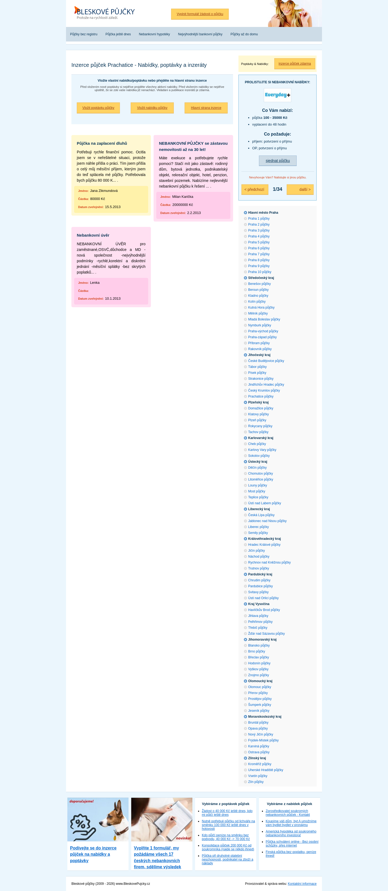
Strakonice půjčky (260, 379)
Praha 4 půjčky (258, 236)
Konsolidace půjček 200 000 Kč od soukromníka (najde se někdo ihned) (228, 847)
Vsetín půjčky (257, 776)
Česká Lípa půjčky (261, 515)
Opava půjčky (258, 728)
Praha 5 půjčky (258, 242)
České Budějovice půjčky (266, 361)
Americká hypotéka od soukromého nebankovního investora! (291, 833)
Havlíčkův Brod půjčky (264, 610)
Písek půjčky (257, 373)
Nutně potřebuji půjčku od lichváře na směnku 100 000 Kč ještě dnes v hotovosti (228, 825)
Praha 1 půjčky (258, 218)
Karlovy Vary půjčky (262, 450)
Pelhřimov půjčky (260, 622)
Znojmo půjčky (258, 675)
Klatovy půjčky (258, 414)
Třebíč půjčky (257, 628)
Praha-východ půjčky (263, 331)
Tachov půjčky (258, 432)
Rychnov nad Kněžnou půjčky (269, 562)
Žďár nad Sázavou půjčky (266, 634)
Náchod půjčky (258, 556)
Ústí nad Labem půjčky (264, 503)
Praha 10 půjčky (259, 272)
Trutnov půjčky (258, 568)
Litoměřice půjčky (260, 479)
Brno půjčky (256, 651)
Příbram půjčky (259, 343)
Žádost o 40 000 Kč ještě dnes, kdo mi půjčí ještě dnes (227, 813)
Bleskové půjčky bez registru (106, 13)
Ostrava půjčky (258, 752)
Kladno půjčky (258, 296)
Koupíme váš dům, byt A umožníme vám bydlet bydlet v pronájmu (291, 823)
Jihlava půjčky (258, 616)
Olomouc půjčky (259, 687)
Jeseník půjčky (258, 711)
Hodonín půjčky (259, 663)
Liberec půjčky (258, 527)
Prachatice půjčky (260, 396)
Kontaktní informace (302, 884)
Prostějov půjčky (260, 699)
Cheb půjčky (257, 444)
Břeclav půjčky (258, 657)
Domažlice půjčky (260, 408)
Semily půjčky (258, 533)
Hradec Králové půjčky (264, 545)
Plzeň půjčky (257, 420)
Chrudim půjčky (259, 580)
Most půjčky (256, 491)
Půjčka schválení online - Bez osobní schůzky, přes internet (292, 843)
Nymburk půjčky (259, 325)
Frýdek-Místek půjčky (263, 740)
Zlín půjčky (256, 782)
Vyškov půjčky (258, 669)
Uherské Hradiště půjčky (265, 770)
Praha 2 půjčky (258, 224)
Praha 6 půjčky (258, 248)
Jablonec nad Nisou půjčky (267, 521)
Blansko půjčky (259, 645)
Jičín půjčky (256, 550)
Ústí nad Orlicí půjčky (263, 598)
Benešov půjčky (259, 284)
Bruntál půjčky (258, 722)
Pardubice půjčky (260, 586)
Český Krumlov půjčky (264, 390)
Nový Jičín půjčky (260, 734)
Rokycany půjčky (260, 426)
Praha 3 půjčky (258, 230)
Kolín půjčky (257, 301)
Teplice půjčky (258, 497)
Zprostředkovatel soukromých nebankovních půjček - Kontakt (288, 813)
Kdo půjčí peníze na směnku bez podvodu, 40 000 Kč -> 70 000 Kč (226, 837)
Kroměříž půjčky (259, 764)
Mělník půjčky (258, 313)
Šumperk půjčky (259, 705)
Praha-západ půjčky (262, 337)
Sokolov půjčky (259, 456)
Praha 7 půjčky (258, 254)
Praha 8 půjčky (258, 260)
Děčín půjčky (257, 467)
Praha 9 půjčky (258, 266)
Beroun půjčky (258, 290)
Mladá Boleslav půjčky (264, 319)
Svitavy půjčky (258, 592)
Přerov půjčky (258, 693)
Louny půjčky (257, 485)
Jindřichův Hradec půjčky (266, 384)
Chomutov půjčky (260, 473)
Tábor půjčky (257, 367)
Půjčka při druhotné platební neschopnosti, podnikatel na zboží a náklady (227, 859)
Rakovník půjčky (260, 349)
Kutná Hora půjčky (261, 307)
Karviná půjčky (258, 746)
